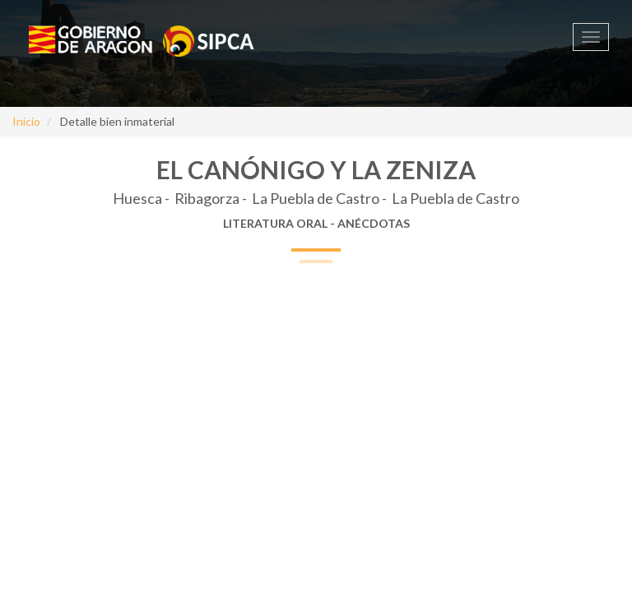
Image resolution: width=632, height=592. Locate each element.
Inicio (26, 121)
